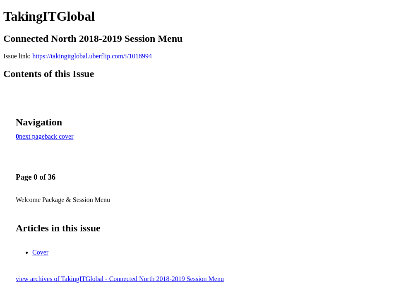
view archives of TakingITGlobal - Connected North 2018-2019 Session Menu (120, 278)
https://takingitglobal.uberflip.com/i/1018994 (92, 56)
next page (32, 136)
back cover (59, 136)
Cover (40, 252)
